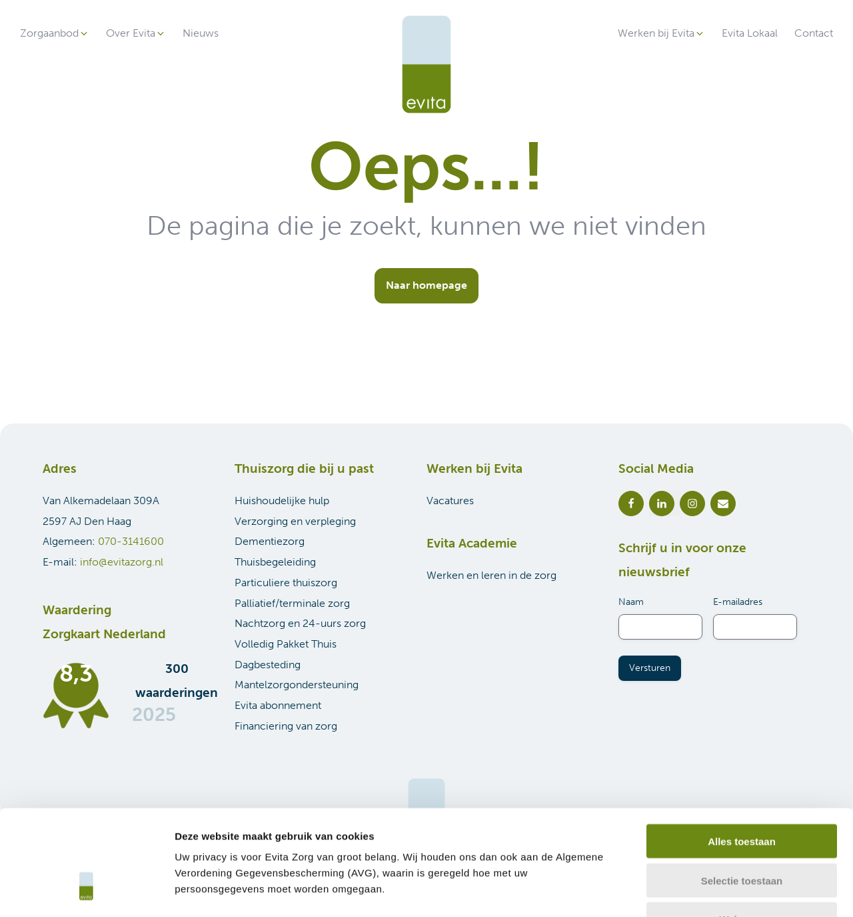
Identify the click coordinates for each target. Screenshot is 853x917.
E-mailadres (737, 602)
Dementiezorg (270, 541)
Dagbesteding (268, 664)
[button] (54, 33)
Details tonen (720, 890)
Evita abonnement (278, 705)
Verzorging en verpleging (295, 521)
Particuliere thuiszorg (286, 582)
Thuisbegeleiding (275, 562)
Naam (631, 602)
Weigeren (741, 832)
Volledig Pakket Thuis (286, 644)
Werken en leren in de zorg (491, 575)
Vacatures (450, 500)
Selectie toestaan (742, 792)
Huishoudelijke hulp (282, 500)
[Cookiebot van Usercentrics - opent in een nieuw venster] (86, 891)
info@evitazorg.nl (121, 562)
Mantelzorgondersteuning (297, 684)
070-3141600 (131, 541)
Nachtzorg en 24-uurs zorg (300, 623)
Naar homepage (426, 285)
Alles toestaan (742, 753)
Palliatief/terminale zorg (292, 603)
